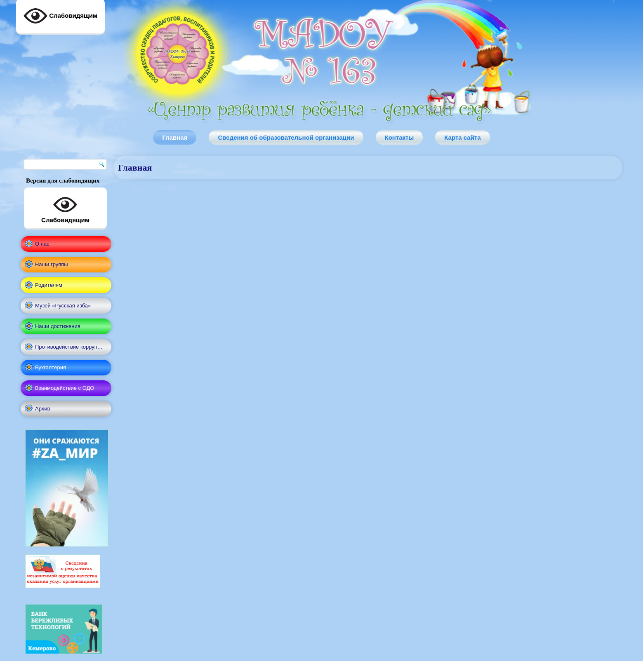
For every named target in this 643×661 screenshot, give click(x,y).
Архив (42, 409)
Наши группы (51, 264)
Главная (174, 137)
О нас (42, 244)
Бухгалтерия (50, 367)
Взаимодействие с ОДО (64, 388)
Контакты (399, 137)
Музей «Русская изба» (63, 305)
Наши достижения (57, 326)
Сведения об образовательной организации (286, 137)
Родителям (48, 285)
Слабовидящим (65, 208)
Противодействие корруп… (69, 347)
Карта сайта (462, 137)
